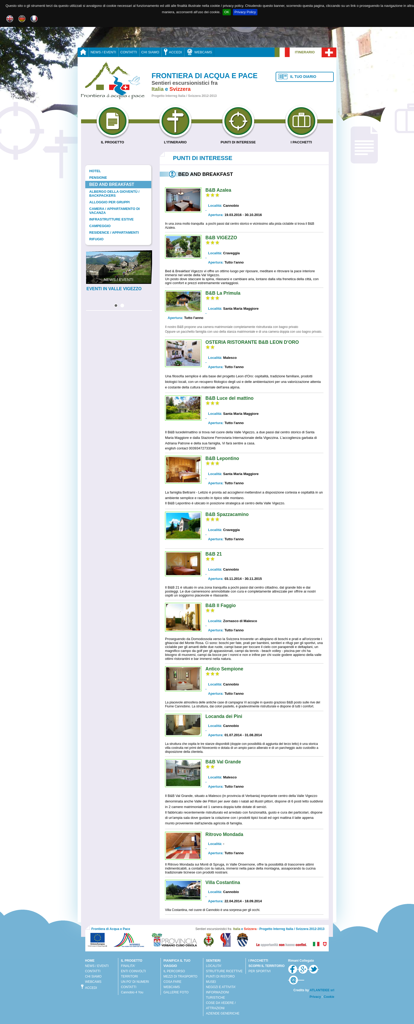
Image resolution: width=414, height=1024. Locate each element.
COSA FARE (172, 982)
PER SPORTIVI (259, 971)
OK (226, 12)
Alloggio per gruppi (109, 202)
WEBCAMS (199, 52)
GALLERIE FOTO (176, 992)
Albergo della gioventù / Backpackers (114, 194)
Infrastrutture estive (111, 219)
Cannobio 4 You (132, 992)
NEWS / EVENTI (103, 52)
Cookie (329, 997)
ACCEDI (172, 52)
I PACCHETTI (301, 140)
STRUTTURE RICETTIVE (224, 971)
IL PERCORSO (174, 971)
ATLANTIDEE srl (322, 990)
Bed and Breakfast (111, 184)
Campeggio (100, 226)
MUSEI (211, 982)
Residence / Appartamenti (114, 232)
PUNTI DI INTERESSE (238, 140)
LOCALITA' (214, 966)
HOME (90, 960)
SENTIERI (213, 960)
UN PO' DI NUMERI (135, 982)
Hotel (95, 171)
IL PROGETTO (112, 140)
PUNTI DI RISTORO (220, 976)
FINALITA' (128, 966)
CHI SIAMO (150, 52)
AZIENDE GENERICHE (222, 1013)
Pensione (98, 178)
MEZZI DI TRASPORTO (180, 976)
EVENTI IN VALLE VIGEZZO (114, 288)
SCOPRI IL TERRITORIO (266, 966)
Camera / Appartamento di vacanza (114, 211)
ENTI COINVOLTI (133, 971)
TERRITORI (129, 976)
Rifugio (96, 239)
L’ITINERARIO (175, 140)
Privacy (315, 997)
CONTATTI (128, 52)
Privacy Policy (245, 12)
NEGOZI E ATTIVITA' (221, 987)
